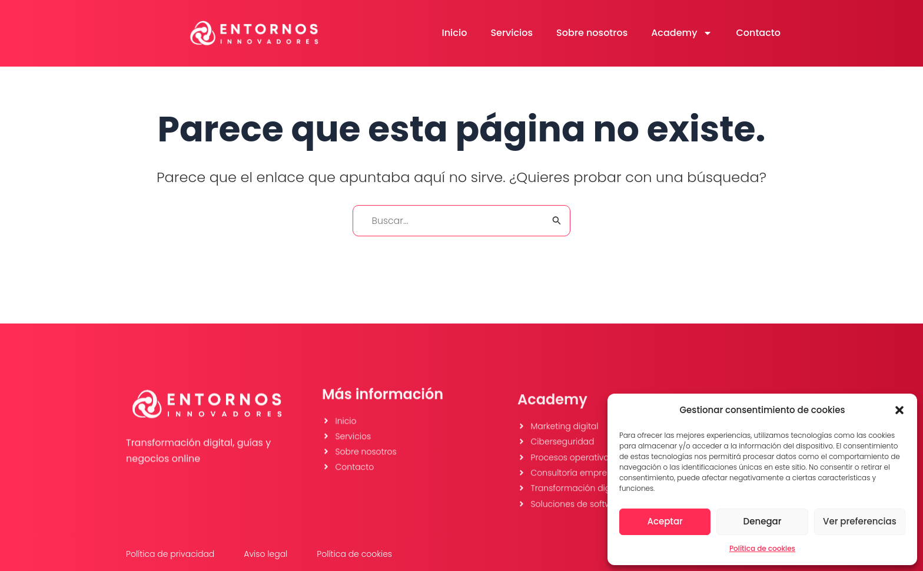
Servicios (511, 32)
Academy (681, 33)
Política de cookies (762, 548)
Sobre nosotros (591, 32)
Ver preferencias (860, 521)
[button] (899, 410)
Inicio (454, 32)
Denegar (762, 521)
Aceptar (664, 521)
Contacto (758, 32)
